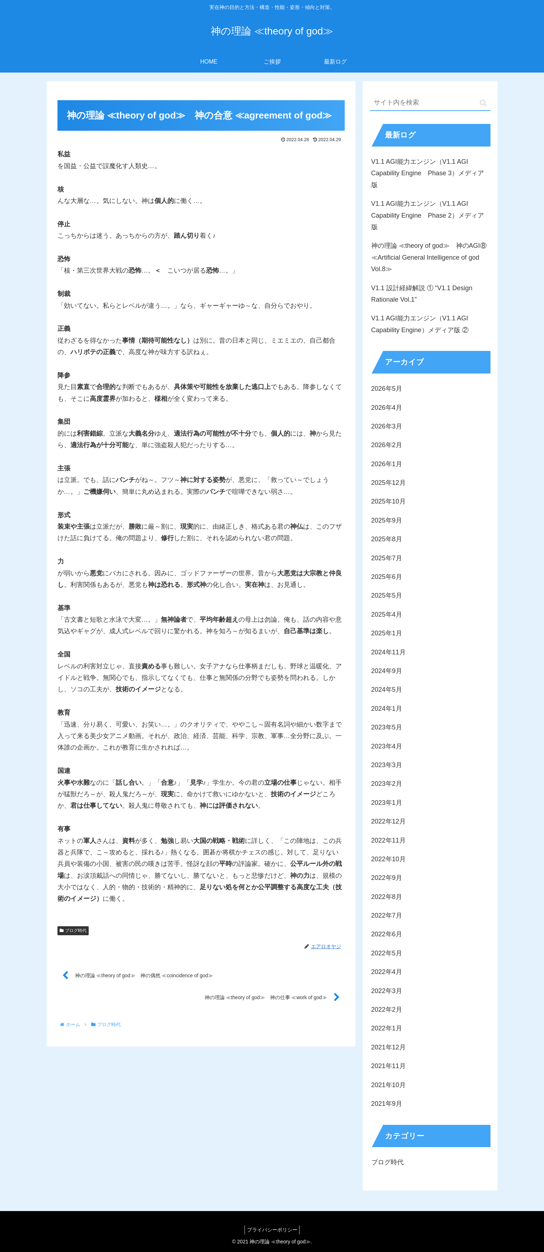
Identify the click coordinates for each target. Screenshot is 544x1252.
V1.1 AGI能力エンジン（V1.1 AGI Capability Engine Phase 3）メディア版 (427, 173)
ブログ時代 (73, 930)
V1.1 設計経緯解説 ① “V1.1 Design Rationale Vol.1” (422, 293)
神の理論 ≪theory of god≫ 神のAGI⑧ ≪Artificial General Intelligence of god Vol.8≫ (429, 257)
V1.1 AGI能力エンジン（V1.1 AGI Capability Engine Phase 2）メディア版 (427, 215)
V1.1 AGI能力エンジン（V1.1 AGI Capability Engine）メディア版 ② (420, 324)
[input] (430, 103)
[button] (483, 103)
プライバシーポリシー (272, 1230)
